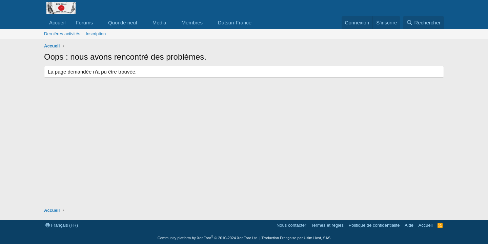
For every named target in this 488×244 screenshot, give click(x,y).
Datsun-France (234, 22)
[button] (98, 22)
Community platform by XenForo (208, 238)
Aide (409, 225)
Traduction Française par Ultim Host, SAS (295, 238)
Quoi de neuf (122, 22)
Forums (84, 22)
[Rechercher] (423, 22)
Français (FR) (61, 225)
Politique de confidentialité (374, 225)
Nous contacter (291, 225)
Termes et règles (327, 225)
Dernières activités (62, 33)
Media (159, 22)
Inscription (96, 33)
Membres (192, 22)
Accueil (57, 22)
